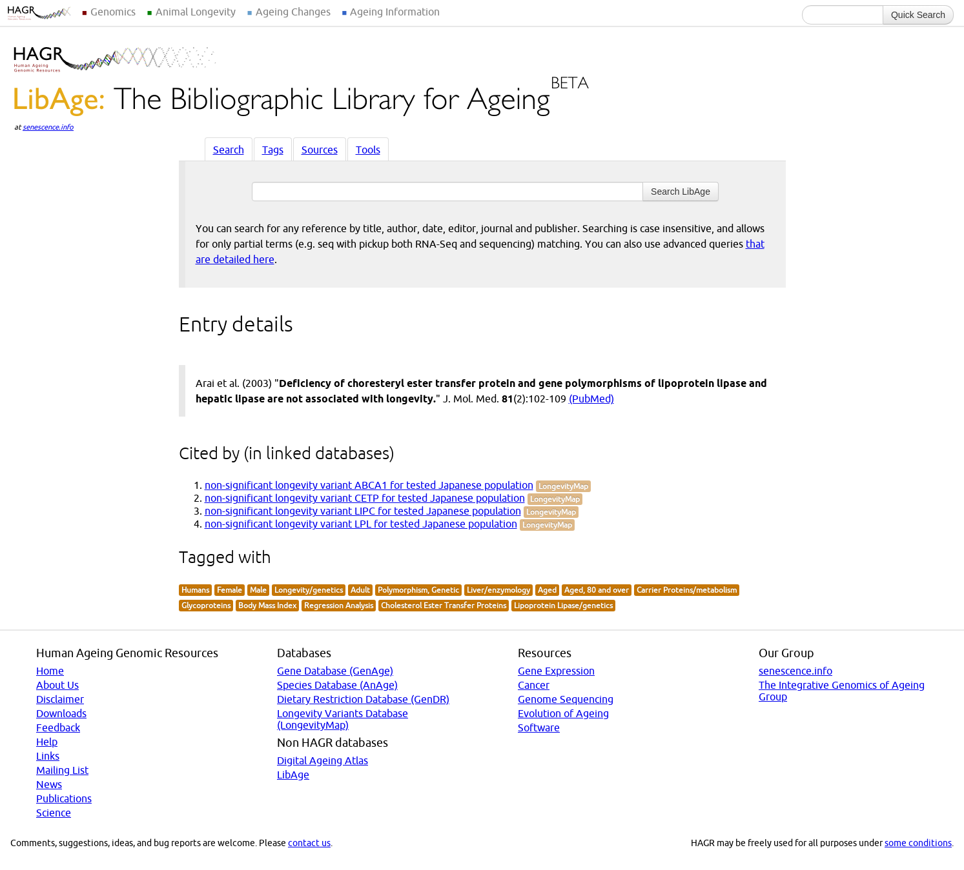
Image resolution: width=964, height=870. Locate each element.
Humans (195, 590)
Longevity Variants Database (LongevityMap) (342, 719)
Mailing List (62, 770)
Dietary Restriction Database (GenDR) (363, 699)
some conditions (918, 843)
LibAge (293, 774)
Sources (320, 149)
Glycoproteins (206, 605)
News (49, 784)
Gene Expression (556, 671)
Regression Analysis (338, 605)
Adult (360, 590)
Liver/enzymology (498, 590)
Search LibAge (680, 191)
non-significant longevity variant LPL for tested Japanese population (361, 523)
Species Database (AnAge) (337, 685)
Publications (64, 798)
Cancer (533, 685)
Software (539, 727)
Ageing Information (395, 11)
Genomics (113, 11)
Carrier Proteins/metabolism (687, 590)
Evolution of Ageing (563, 713)
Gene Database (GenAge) (335, 671)
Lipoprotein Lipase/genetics (563, 605)
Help (46, 741)
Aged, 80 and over (596, 590)
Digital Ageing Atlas (322, 760)
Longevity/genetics (308, 590)
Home (50, 671)
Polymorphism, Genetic (418, 590)
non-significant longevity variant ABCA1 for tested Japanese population (369, 485)
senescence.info (48, 127)
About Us (57, 685)
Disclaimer (60, 699)
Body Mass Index (267, 605)
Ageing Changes (293, 11)
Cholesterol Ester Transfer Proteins (443, 605)
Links (47, 756)
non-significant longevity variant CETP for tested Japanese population (365, 498)
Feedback (58, 727)
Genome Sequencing (565, 699)
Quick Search (918, 15)
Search (228, 149)
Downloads (61, 713)
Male (258, 590)
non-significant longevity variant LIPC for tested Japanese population (363, 511)
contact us (309, 843)
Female (229, 590)
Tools (368, 149)
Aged (547, 590)
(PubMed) (591, 398)
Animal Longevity (196, 11)
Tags (272, 149)
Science (53, 812)
